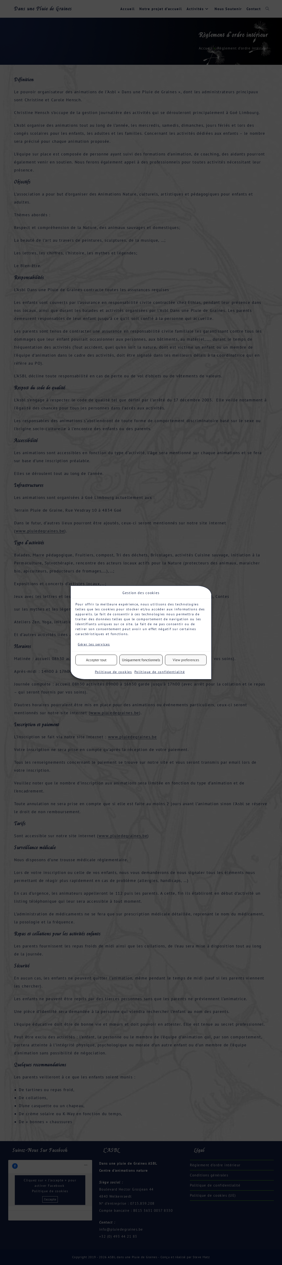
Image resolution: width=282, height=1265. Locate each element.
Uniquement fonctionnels (141, 660)
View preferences (186, 660)
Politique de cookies (113, 672)
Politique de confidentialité (159, 672)
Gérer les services (94, 644)
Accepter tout (96, 660)
